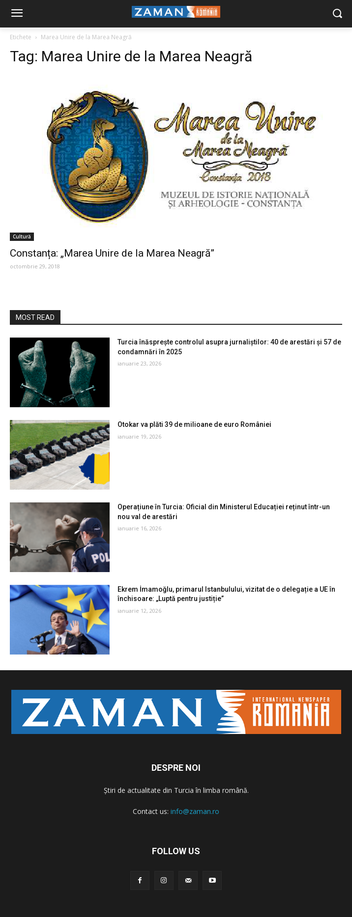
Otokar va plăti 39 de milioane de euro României (194, 424)
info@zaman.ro (195, 811)
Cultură (22, 236)
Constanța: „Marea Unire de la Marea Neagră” (112, 253)
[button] (337, 13)
